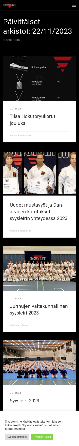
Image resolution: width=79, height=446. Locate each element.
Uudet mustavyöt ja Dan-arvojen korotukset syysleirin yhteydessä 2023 (38, 211)
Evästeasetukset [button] (17, 436)
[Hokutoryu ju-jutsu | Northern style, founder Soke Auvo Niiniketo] (9, 4)
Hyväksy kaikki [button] (42, 436)
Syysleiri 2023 (24, 401)
